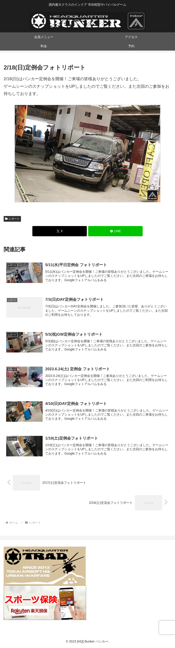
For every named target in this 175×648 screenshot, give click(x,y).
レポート (12, 218)
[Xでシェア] (59, 231)
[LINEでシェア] (115, 231)
